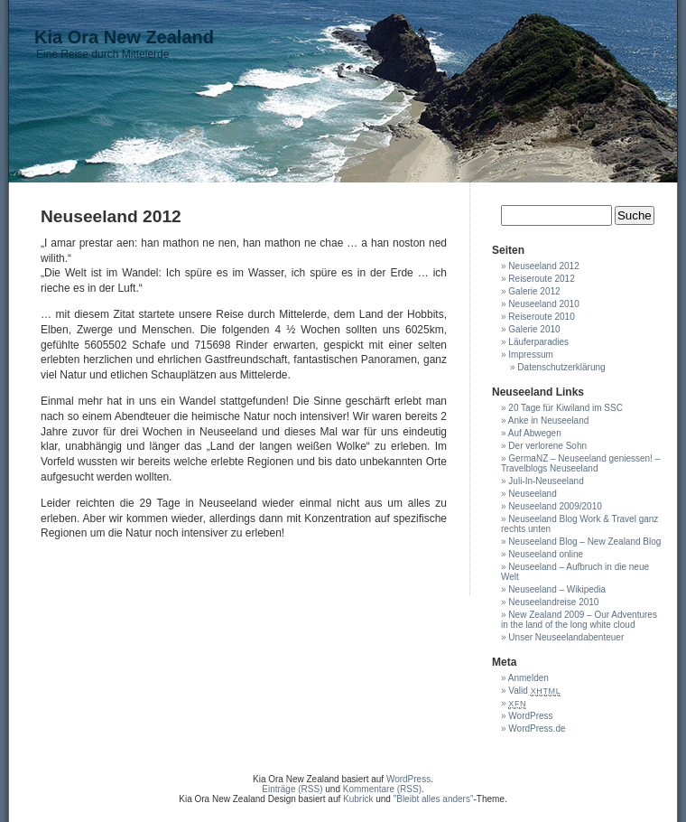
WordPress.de (536, 728)
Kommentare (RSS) (382, 789)
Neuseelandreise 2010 (553, 602)
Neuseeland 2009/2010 (554, 506)
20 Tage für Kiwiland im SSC (565, 408)
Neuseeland (532, 494)
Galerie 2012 (534, 291)
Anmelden (528, 678)
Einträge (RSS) (292, 789)
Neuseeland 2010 (543, 304)
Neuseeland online (545, 554)
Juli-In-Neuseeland (545, 481)
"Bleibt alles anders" (434, 799)
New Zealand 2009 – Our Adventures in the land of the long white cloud (579, 620)
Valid (534, 691)
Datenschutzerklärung (561, 367)
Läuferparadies (538, 342)
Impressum (530, 355)
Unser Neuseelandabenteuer (566, 637)
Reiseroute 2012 (541, 279)
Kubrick (358, 799)
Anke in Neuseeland (548, 420)
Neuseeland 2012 (543, 266)
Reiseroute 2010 (541, 317)
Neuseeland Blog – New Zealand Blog (584, 541)
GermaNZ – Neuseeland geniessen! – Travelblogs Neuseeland (580, 463)
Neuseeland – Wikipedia (557, 589)
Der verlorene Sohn (547, 446)
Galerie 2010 (534, 329)
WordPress (530, 716)
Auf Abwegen (534, 433)
